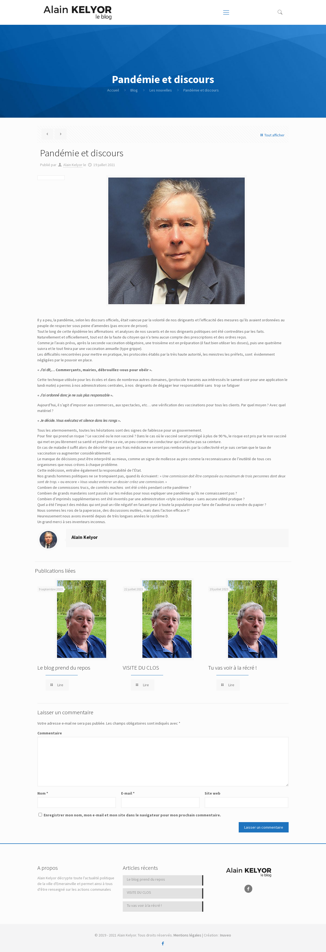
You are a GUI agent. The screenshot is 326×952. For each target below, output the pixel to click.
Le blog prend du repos (63, 667)
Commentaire (49, 733)
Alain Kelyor (72, 164)
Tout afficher (272, 135)
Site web (212, 793)
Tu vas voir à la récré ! (232, 667)
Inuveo (225, 935)
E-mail (127, 793)
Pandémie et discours (201, 90)
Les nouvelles (160, 90)
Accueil (113, 90)
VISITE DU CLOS (141, 667)
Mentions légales (187, 935)
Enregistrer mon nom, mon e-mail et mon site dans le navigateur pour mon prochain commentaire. (132, 815)
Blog (134, 90)
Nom (42, 793)
